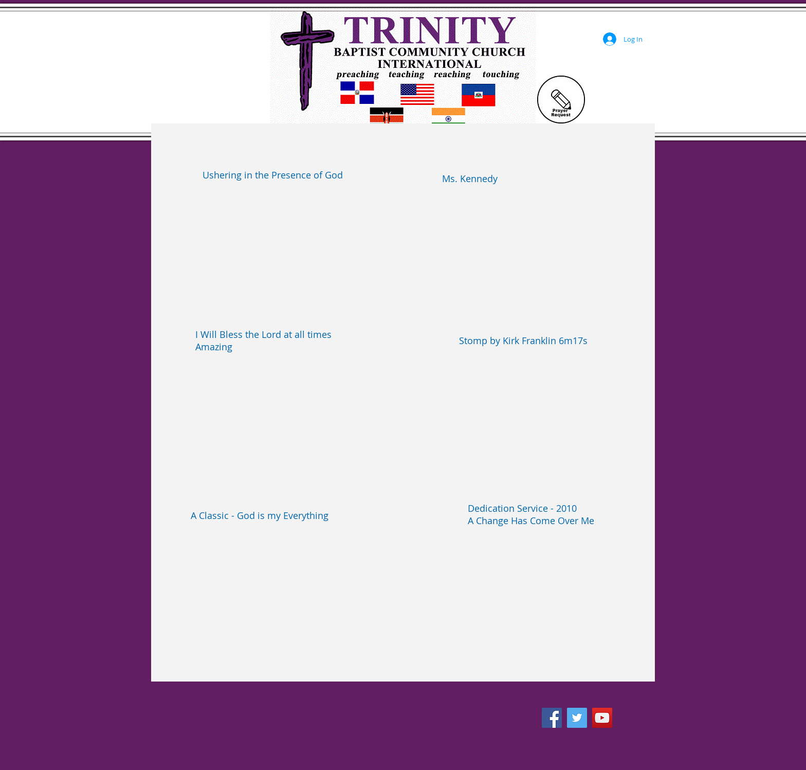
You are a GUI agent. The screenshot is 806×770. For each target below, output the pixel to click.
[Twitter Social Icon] (577, 718)
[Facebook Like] (565, 695)
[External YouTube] (281, 245)
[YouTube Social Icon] (602, 718)
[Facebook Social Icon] (552, 718)
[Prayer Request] (561, 99)
